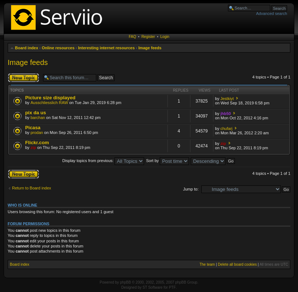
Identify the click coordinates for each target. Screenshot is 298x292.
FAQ (132, 37)
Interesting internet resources (106, 48)
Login (164, 37)
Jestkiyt (227, 98)
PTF (172, 287)
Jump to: (190, 189)
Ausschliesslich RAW (49, 102)
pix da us (35, 112)
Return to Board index (31, 188)
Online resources (58, 48)
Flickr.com (37, 142)
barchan (38, 117)
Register (148, 37)
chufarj (226, 128)
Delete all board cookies (237, 264)
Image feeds (150, 48)
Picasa (32, 127)
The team (207, 264)
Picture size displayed (50, 97)
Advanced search (271, 13)
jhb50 (225, 113)
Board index (26, 48)
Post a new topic (23, 77)
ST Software (153, 287)
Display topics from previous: (103, 160)
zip (33, 147)
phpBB (125, 282)
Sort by (167, 160)
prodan (37, 132)
